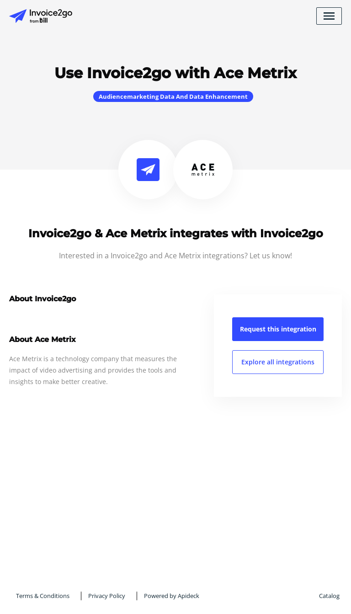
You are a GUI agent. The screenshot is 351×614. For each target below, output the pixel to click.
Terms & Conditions (42, 596)
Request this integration (278, 329)
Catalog (329, 596)
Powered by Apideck (171, 596)
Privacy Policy (106, 596)
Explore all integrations (277, 362)
